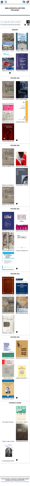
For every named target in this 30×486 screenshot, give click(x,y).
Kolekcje (18, 24)
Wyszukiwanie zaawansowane (8, 24)
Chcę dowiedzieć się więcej (7, 481)
